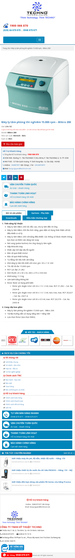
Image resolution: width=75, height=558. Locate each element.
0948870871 (15, 165)
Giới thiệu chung (12, 362)
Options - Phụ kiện (40, 213)
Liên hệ (8, 407)
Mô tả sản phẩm (14, 213)
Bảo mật (9, 383)
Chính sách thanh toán (14, 401)
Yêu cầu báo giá (13, 144)
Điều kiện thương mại (37, 218)
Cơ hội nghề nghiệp (13, 372)
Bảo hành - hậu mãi (13, 380)
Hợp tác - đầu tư (12, 368)
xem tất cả (69, 453)
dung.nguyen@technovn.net (20, 168)
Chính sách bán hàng (14, 398)
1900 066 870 (33, 154)
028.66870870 (40, 165)
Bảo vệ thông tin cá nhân (15, 390)
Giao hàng (10, 386)
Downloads (11, 218)
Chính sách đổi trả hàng (15, 404)
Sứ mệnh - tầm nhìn (13, 365)
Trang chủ (6, 48)
